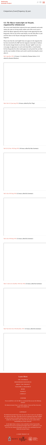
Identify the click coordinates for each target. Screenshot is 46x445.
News (23, 389)
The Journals (23, 379)
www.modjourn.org (25, 406)
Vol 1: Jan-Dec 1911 (9, 56)
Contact (23, 393)
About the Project (23, 384)
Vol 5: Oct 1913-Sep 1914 (10, 193)
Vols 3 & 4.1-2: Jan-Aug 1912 (11, 103)
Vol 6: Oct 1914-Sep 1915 (10, 238)
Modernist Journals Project (6, 2)
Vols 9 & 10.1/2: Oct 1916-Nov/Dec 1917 (14, 328)
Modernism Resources (23, 382)
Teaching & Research (23, 386)
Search (23, 391)
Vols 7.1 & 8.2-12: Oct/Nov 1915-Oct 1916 (14, 283)
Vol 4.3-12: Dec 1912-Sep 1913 (11, 148)
